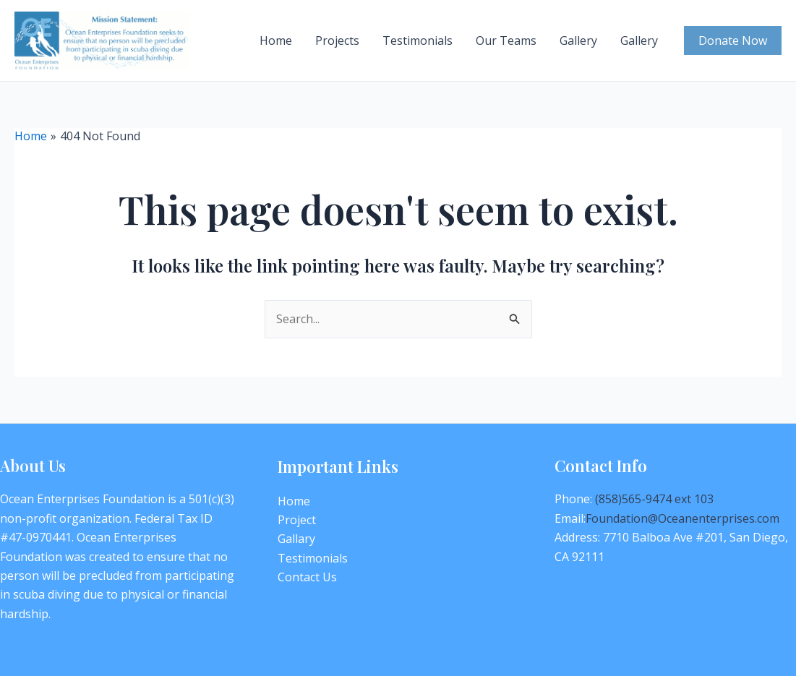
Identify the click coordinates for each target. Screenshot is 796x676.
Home (276, 40)
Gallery (578, 40)
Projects (337, 40)
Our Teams (506, 40)
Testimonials (417, 40)
